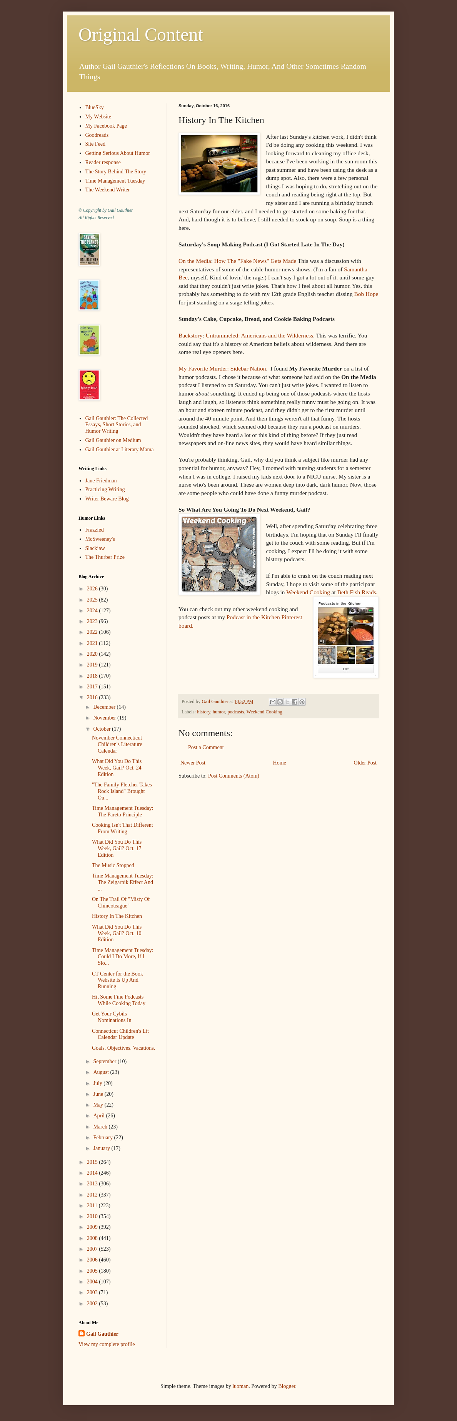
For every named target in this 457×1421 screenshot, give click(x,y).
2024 (93, 610)
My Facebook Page (106, 126)
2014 (93, 1173)
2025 (93, 600)
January (102, 1148)
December (105, 707)
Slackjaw (95, 548)
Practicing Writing (105, 489)
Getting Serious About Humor (117, 153)
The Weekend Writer (107, 190)
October (102, 729)
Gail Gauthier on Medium (113, 440)
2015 (93, 1162)
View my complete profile (106, 1344)
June (98, 1094)
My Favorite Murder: (203, 368)
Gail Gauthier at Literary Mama (119, 449)
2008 (93, 1238)
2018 (93, 676)
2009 (93, 1227)
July (98, 1083)
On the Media (194, 261)
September (105, 1061)
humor (219, 712)
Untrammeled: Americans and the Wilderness (259, 335)
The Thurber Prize (105, 557)
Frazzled (94, 530)
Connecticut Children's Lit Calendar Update (120, 1034)
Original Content (140, 34)
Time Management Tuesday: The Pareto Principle (122, 811)
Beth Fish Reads (356, 592)
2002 (93, 1303)
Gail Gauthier (102, 1334)
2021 (93, 643)
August (101, 1072)
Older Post (365, 763)
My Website (98, 117)
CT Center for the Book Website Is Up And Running (117, 980)
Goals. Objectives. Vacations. (123, 1048)
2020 (93, 654)
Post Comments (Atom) (233, 776)
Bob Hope (366, 294)
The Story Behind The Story (115, 172)
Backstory (190, 335)
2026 (93, 589)
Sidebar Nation (248, 368)
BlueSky (94, 107)
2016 (93, 697)
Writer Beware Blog (107, 499)
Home (279, 763)
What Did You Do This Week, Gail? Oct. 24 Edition (117, 767)
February (103, 1137)
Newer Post (192, 763)
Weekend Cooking (308, 592)
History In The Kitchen (117, 916)
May (98, 1105)
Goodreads (97, 135)
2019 (93, 665)
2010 (93, 1216)
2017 (93, 687)
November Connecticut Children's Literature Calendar (117, 744)
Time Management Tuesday (115, 181)
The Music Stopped (113, 865)
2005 (93, 1271)
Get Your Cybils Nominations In (112, 1017)
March (100, 1127)
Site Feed (95, 144)
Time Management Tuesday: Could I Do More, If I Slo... (122, 956)
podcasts (235, 712)
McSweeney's (100, 539)
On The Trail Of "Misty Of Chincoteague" (121, 902)
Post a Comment (206, 747)
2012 (93, 1195)
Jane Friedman (101, 481)
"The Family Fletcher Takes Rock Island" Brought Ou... (122, 791)
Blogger (286, 1386)
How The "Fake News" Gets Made (256, 261)
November (105, 718)
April (99, 1116)
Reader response (103, 162)
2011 (93, 1205)
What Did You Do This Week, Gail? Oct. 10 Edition (117, 933)
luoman (240, 1386)
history (203, 712)
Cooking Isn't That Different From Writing (122, 828)
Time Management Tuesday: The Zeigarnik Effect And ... (122, 882)
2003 (93, 1292)
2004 (93, 1282)
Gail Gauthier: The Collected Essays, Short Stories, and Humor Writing (116, 424)
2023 (93, 621)
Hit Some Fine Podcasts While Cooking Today (118, 1000)
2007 (93, 1249)
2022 (93, 632)
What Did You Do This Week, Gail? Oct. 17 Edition (117, 848)
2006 (93, 1260)
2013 (93, 1184)
